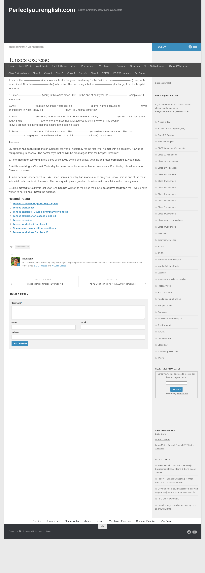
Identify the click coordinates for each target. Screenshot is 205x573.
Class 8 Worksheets (19, 73)
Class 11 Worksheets (168, 195)
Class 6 (48, 73)
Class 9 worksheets (167, 261)
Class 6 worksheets (167, 228)
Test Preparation (165, 359)
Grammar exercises (167, 274)
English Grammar (163, 110)
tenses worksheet (22, 281)
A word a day (164, 156)
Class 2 (94, 73)
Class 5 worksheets (167, 221)
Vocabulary (105, 66)
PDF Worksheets (122, 73)
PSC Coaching (165, 326)
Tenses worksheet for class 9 (30, 258)
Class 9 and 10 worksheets (170, 254)
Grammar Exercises (146, 555)
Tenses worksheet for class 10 (31, 266)
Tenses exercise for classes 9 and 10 (35, 250)
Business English (163, 117)
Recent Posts (25, 66)
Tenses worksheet (24, 241)
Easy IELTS (160, 468)
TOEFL (105, 73)
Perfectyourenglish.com (42, 10)
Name (15, 356)
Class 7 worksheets (167, 241)
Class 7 (36, 73)
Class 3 (82, 73)
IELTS (161, 287)
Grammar (121, 66)
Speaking (135, 66)
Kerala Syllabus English (169, 300)
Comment (17, 337)
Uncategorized (165, 372)
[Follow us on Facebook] (190, 81)
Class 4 (71, 73)
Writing (161, 392)
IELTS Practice (41, 300)
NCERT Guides (59, 300)
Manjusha (17, 102)
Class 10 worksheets (167, 189)
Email (84, 356)
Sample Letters (165, 339)
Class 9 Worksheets (179, 66)
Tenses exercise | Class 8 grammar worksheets (41, 245)
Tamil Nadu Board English (170, 353)
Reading (37, 555)
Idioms (74, 66)
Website (15, 366)
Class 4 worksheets (167, 215)
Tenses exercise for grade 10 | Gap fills (36, 237)
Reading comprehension (169, 333)
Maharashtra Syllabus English (172, 313)
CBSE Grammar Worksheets (27, 81)
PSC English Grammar (168, 533)
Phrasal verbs (88, 66)
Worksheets (42, 66)
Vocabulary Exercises (120, 555)
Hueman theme (44, 565)
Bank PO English (166, 169)
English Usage (59, 66)
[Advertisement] (102, 41)
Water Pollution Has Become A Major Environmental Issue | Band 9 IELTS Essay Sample (175, 503)
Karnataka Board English (169, 294)
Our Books (140, 73)
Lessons (162, 307)
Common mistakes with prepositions (35, 262)
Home (12, 66)
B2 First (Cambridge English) (171, 162)
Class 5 (59, 73)
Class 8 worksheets (167, 248)
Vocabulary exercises (168, 385)
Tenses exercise (23, 254)
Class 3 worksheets (167, 208)
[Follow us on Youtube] (194, 81)
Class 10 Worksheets (154, 66)
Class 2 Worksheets (167, 202)
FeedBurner (182, 427)
